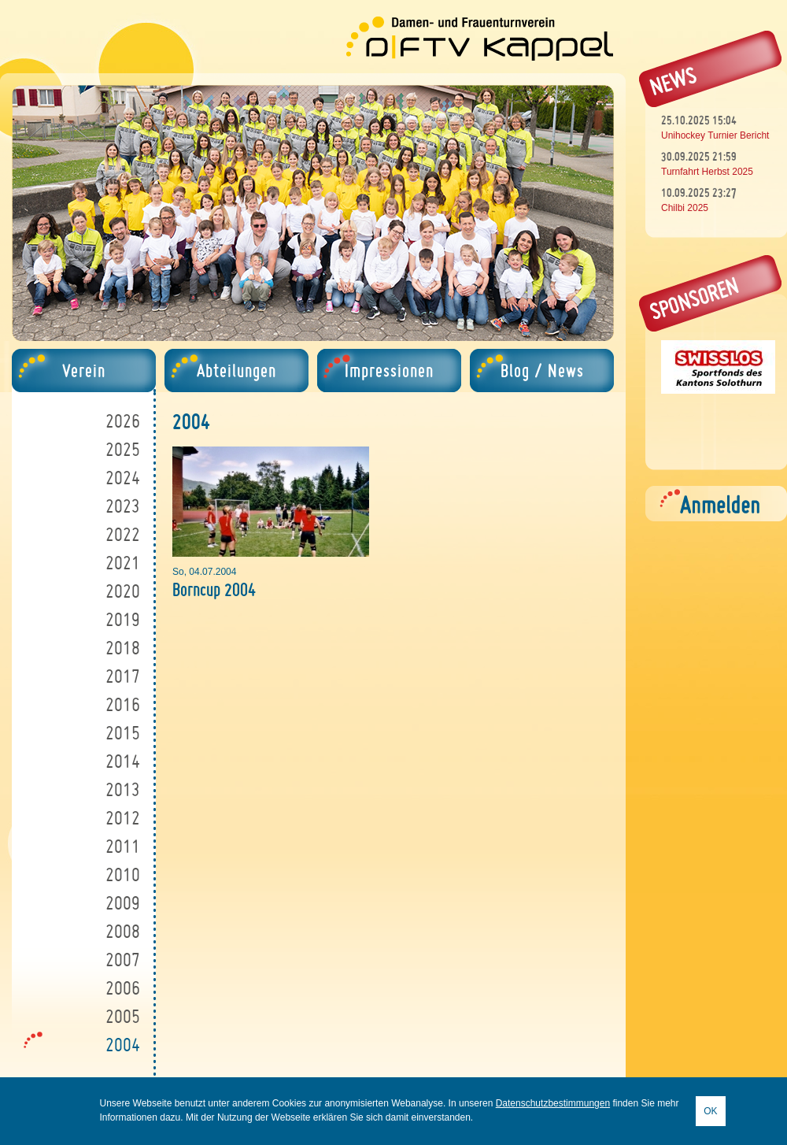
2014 (122, 761)
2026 (122, 420)
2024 (122, 477)
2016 (122, 704)
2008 (122, 931)
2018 (122, 647)
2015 (122, 732)
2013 (122, 789)
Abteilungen (236, 370)
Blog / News (542, 370)
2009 (122, 902)
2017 (122, 676)
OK (710, 1111)
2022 (122, 534)
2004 (122, 1044)
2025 (122, 449)
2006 (122, 987)
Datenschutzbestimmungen (553, 1103)
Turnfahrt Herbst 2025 (707, 171)
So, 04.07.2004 (204, 571)
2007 (122, 959)
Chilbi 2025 (684, 207)
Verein (83, 370)
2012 (122, 817)
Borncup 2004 (214, 589)
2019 (122, 619)
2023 (122, 506)
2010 (122, 874)
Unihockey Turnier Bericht (715, 135)
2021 (122, 562)
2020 (122, 591)
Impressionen (389, 370)
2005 (122, 1016)
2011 (122, 846)
